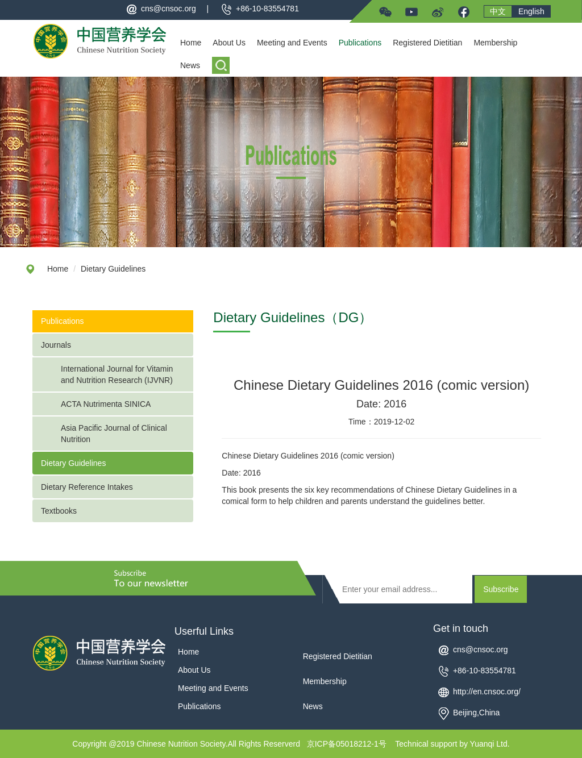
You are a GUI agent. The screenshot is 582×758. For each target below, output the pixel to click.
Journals (56, 344)
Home (190, 42)
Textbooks (59, 510)
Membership (495, 42)
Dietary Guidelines (113, 268)
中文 (498, 11)
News (190, 65)
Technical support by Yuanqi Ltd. (452, 743)
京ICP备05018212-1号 (346, 743)
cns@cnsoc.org (168, 8)
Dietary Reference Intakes (87, 487)
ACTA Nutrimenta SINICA (106, 404)
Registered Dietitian (427, 42)
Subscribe (500, 589)
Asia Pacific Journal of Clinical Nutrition (114, 433)
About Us (229, 42)
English (531, 11)
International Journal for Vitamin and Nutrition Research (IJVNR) (118, 374)
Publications (360, 42)
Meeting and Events (292, 42)
